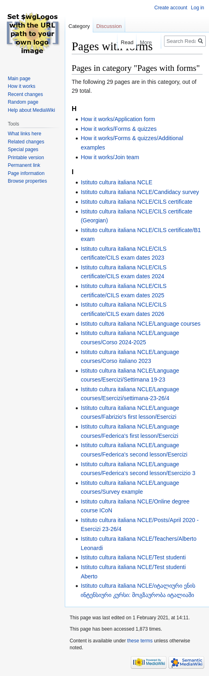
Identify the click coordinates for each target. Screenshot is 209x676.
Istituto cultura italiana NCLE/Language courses (140, 323)
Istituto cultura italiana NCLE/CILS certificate (136, 201)
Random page (23, 102)
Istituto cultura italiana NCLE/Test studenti (133, 557)
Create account (170, 8)
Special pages (23, 149)
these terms (140, 641)
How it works (21, 86)
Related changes (26, 142)
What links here (24, 133)
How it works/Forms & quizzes (118, 129)
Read (123, 42)
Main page (19, 78)
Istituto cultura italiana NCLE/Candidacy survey (140, 192)
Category (79, 26)
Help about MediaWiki (31, 110)
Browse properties (27, 181)
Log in (197, 8)
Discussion (109, 26)
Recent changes (25, 94)
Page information (26, 173)
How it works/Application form (118, 119)
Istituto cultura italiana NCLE (116, 182)
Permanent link (24, 165)
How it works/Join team (110, 157)
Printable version (26, 157)
